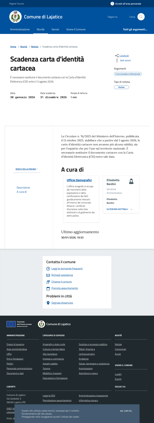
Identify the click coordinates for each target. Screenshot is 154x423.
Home (13, 46)
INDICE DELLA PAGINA (26, 169)
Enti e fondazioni (15, 359)
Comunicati (120, 349)
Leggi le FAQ (49, 395)
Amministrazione (20, 29)
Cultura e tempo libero (54, 349)
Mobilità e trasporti (52, 373)
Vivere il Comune (75, 29)
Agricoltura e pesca (88, 373)
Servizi (55, 29)
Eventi (118, 379)
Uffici (9, 354)
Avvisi (118, 354)
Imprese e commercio (53, 359)
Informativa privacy (88, 400)
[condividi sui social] (121, 55)
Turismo (46, 368)
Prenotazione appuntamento (57, 400)
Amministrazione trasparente (93, 395)
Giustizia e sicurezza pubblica (93, 344)
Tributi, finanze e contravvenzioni (87, 351)
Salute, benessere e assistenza (94, 363)
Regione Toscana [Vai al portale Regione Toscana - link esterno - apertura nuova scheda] (16, 3)
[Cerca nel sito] (141, 16)
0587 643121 (14, 408)
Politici (10, 363)
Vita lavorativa (50, 354)
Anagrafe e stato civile (54, 344)
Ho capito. (126, 411)
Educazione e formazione (55, 378)
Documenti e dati (15, 373)
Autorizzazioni (86, 368)
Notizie (34, 46)
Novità (40, 29)
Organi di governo (15, 344)
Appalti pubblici (50, 363)
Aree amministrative (17, 349)
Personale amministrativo (19, 368)
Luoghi (118, 374)
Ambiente (84, 359)
